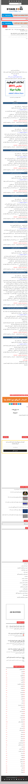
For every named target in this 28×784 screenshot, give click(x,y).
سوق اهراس (19, 745)
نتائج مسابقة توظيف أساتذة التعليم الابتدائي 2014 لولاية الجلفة (11, 517)
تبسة (21, 716)
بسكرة (21, 709)
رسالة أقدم (5, 438)
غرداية (21, 755)
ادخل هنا (24, 364)
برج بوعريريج (19, 707)
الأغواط (20, 678)
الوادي (21, 699)
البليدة (21, 680)
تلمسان (20, 718)
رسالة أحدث (24, 438)
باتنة (21, 703)
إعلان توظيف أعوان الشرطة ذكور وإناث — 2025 (14, 628)
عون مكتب (24, 574)
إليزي (21, 674)
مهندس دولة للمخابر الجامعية (21, 599)
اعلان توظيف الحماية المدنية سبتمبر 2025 (15, 636)
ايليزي (21, 701)
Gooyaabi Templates (19, 780)
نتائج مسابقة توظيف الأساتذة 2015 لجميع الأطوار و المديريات (17, 509)
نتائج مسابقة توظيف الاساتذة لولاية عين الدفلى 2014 (13, 504)
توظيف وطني (19, 724)
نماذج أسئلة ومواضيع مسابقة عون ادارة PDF (14, 499)
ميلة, (8, 36)
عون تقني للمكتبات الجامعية (21, 570)
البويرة (21, 682)
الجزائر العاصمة (19, 686)
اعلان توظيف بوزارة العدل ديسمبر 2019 (15, 512)
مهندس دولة (24, 597)
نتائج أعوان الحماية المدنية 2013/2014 (15, 494)
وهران (21, 774)
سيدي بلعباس (19, 747)
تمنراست (20, 720)
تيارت (21, 726)
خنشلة (21, 737)
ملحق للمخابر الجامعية (22, 593)
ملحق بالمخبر (23, 587)
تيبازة (21, 728)
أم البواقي (20, 672)
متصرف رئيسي (23, 581)
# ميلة (10, 395)
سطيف (20, 739)
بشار (21, 711)
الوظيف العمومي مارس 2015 (18, 29)
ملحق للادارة (24, 591)
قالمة (21, 760)
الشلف (21, 688)
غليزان (21, 758)
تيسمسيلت (20, 732)
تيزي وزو (20, 730)
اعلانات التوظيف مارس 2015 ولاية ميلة (14, 97)
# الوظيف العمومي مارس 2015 (17, 395)
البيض (21, 684)
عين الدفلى (20, 751)
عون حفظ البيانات (23, 572)
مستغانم (20, 764)
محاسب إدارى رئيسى (22, 585)
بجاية (21, 705)
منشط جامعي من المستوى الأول (20, 595)
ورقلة (21, 772)
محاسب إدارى (23, 583)
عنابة (21, 749)
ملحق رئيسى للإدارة (22, 589)
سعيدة (21, 741)
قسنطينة (20, 762)
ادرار (21, 676)
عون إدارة (24, 566)
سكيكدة (20, 743)
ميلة (11, 29)
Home (25, 29)
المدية (21, 693)
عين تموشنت (19, 753)
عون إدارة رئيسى (23, 568)
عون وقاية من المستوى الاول (21, 576)
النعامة (21, 697)
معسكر (20, 768)
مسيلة (21, 766)
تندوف (21, 722)
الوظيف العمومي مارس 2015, (14, 36)
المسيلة (20, 695)
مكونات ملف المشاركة (22, 361)
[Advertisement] (14, 55)
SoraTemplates (11, 780)
